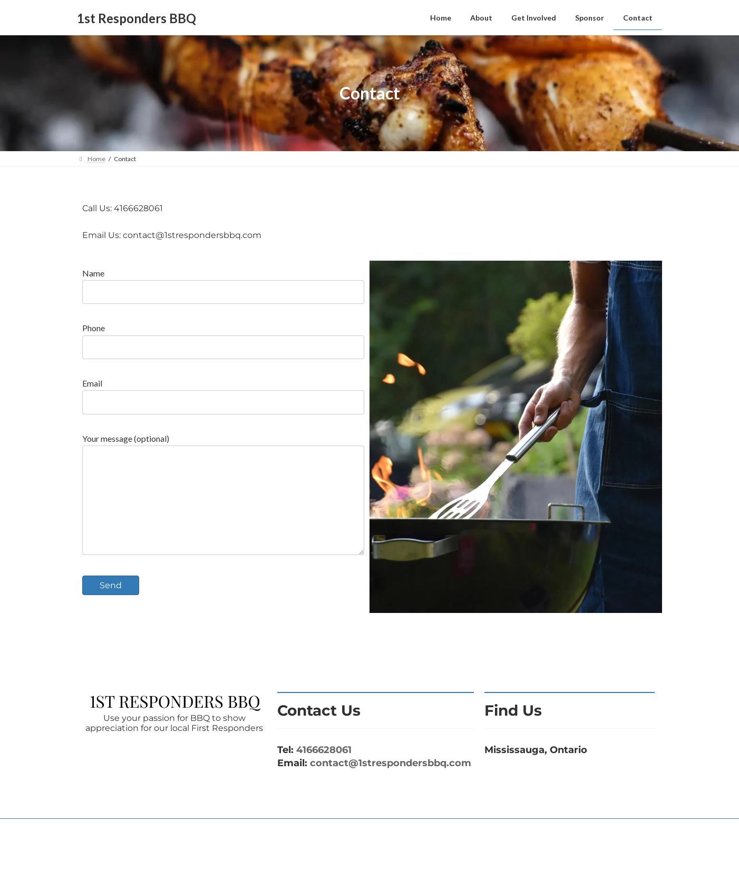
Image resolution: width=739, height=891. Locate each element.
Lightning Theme (370, 873)
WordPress (323, 873)
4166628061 (324, 771)
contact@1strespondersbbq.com (390, 784)
